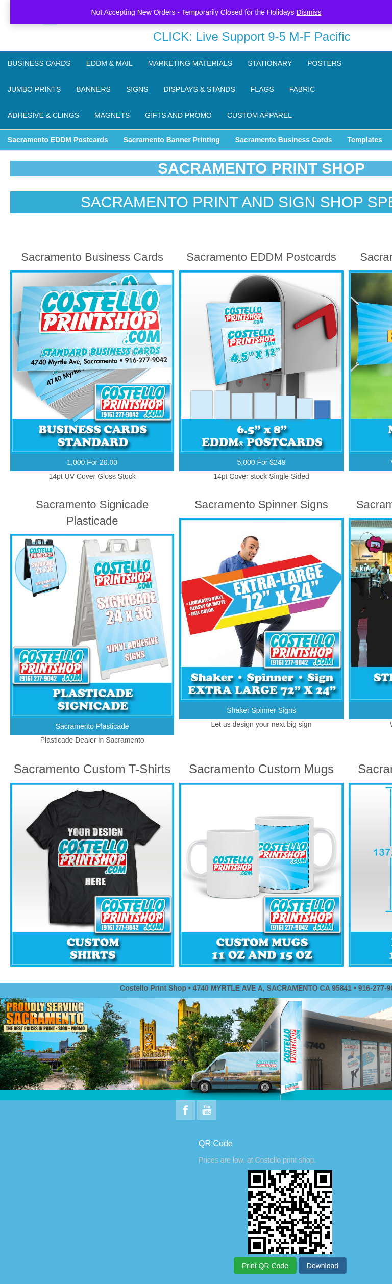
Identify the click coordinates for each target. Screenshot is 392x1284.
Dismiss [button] (309, 12)
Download (322, 1266)
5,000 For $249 (261, 462)
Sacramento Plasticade (92, 726)
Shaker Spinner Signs (261, 710)
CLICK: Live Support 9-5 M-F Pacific (252, 36)
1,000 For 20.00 (92, 462)
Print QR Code (265, 1266)
